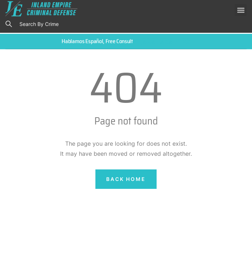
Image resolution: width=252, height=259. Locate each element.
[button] (241, 9)
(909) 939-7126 (165, 41)
